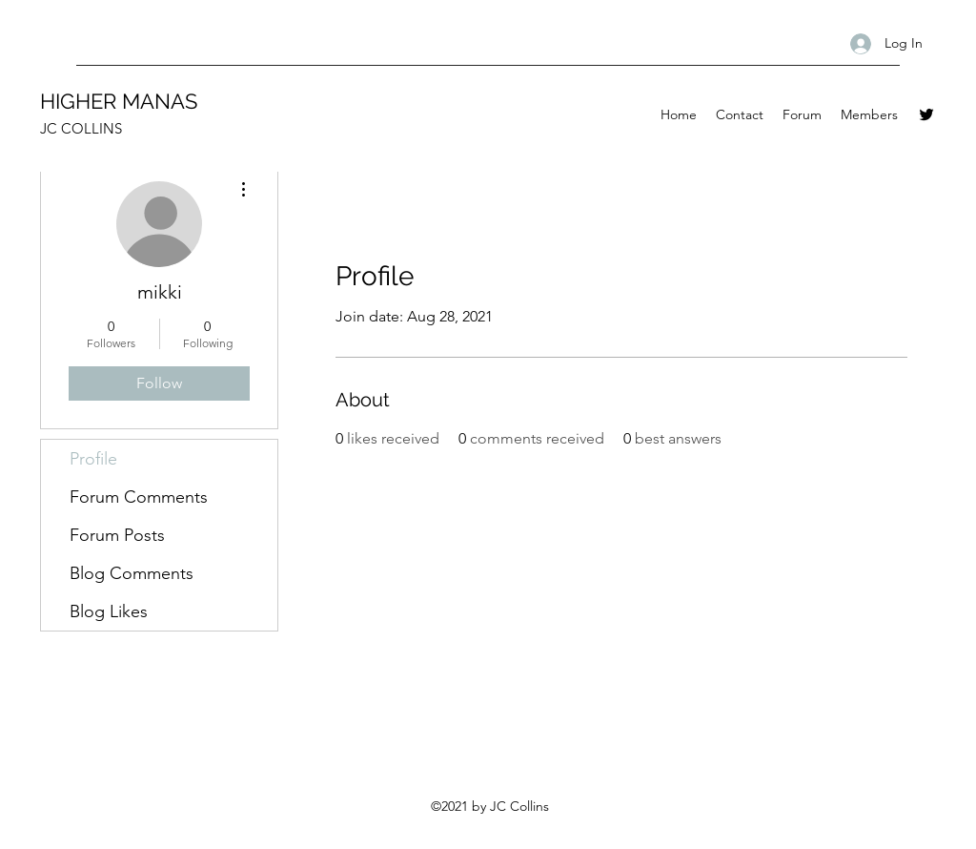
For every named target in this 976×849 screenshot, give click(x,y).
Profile (93, 458)
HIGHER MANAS (118, 101)
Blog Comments (131, 573)
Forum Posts (117, 535)
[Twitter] (926, 114)
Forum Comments (139, 497)
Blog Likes (109, 611)
